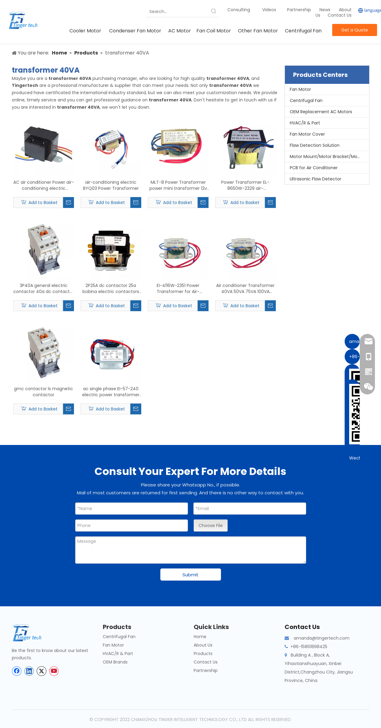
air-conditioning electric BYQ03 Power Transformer (111, 185)
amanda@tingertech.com (321, 638)
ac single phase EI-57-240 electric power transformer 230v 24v (110, 392)
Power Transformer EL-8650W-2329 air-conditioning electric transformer (245, 185)
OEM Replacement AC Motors (321, 112)
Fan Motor (300, 89)
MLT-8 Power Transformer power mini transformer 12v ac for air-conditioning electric (178, 185)
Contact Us (340, 15)
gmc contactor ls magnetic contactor (43, 392)
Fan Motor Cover (307, 134)
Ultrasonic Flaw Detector (315, 179)
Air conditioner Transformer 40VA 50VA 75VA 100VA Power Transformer (245, 288)
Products (203, 654)
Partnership (299, 10)
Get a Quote (354, 30)
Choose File (211, 525)
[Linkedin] (29, 671)
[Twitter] (41, 671)
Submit (190, 575)
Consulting (238, 10)
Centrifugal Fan (306, 100)
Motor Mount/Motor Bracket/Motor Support (329, 156)
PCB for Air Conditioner (314, 168)
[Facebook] (17, 671)
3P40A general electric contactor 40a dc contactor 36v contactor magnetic (43, 288)
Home (200, 637)
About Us (203, 645)
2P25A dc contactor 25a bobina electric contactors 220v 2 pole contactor (110, 288)
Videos (269, 10)
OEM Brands (115, 662)
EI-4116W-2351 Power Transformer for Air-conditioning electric (178, 288)
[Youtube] (54, 671)
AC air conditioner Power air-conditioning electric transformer (43, 185)
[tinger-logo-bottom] (31, 633)
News (325, 10)
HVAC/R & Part (305, 123)
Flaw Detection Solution (314, 145)
